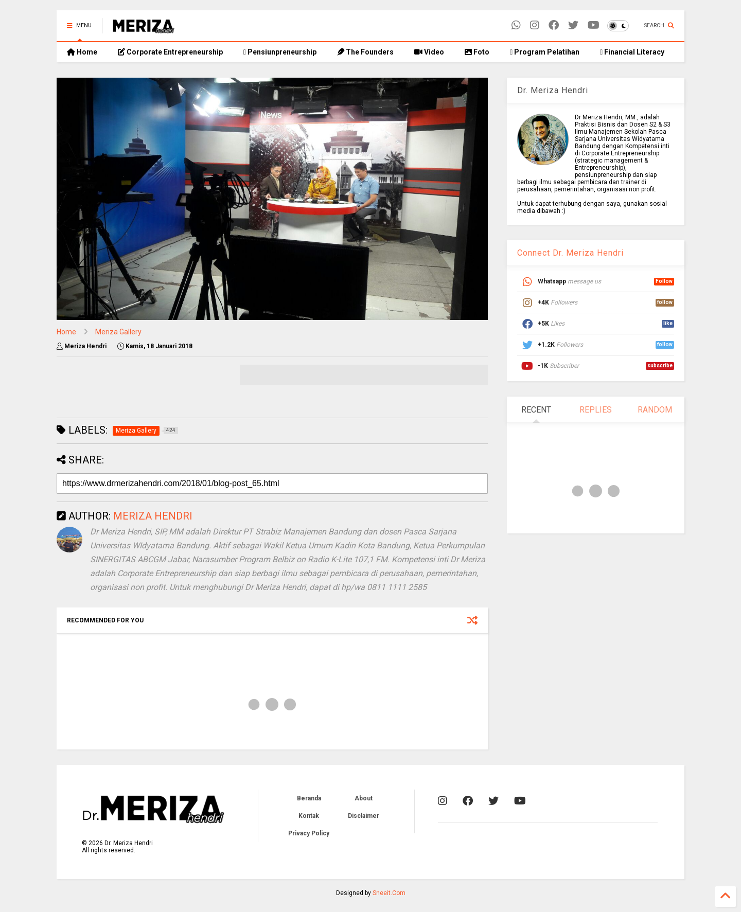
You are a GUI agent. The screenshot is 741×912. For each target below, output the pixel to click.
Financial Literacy (632, 52)
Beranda (309, 798)
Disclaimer (363, 815)
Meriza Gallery (118, 332)
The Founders (365, 52)
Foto (477, 52)
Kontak (308, 815)
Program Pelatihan (544, 52)
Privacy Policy (308, 833)
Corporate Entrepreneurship (170, 52)
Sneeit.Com (389, 893)
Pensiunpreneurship (279, 52)
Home (82, 52)
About (364, 798)
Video (429, 52)
